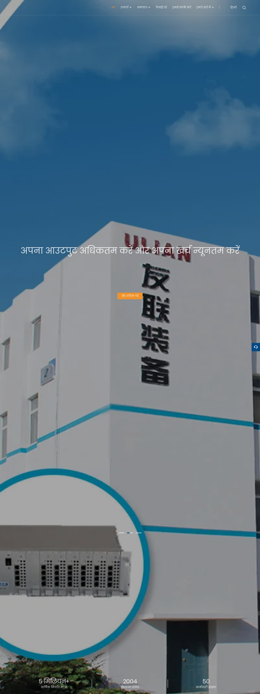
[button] (121, 532)
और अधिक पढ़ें (130, 295)
